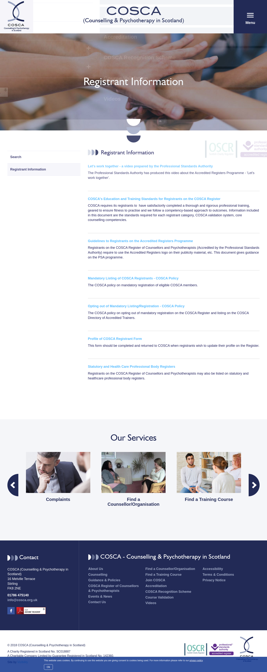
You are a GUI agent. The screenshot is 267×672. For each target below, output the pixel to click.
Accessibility (212, 569)
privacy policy (196, 660)
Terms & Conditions (218, 574)
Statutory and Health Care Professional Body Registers (131, 366)
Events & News (100, 596)
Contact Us (97, 602)
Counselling (97, 574)
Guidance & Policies (104, 580)
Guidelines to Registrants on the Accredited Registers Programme (140, 241)
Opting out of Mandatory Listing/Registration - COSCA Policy (136, 306)
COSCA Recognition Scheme (168, 592)
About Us (95, 569)
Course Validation (159, 597)
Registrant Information (28, 169)
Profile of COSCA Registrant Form (115, 339)
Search (15, 157)
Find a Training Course (163, 574)
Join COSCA (155, 580)
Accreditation (156, 586)
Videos (150, 603)
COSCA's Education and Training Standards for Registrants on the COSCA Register (154, 199)
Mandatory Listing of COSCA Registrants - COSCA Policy (133, 278)
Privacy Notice (213, 580)
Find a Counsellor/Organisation (170, 569)
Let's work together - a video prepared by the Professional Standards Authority (150, 166)
